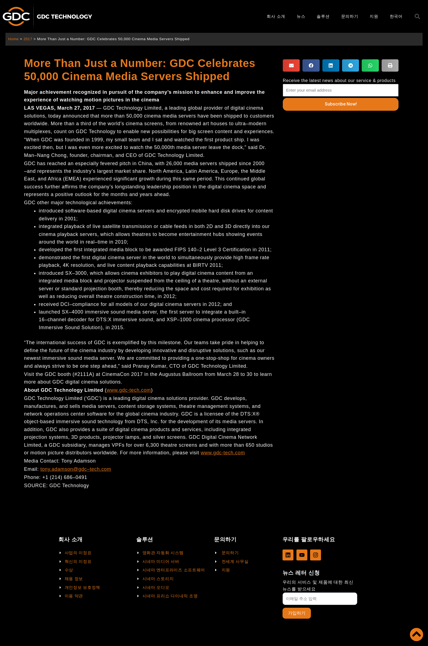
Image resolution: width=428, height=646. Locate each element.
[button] (291, 65)
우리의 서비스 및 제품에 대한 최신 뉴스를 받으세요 (318, 585)
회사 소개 (276, 16)
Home (13, 39)
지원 (374, 16)
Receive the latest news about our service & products (339, 80)
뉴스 (301, 16)
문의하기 (349, 16)
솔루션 (323, 16)
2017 (28, 39)
